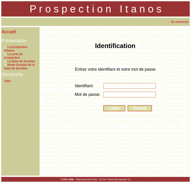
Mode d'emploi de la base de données (19, 66)
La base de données (21, 61)
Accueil (9, 31)
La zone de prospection (13, 55)
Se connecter (180, 22)
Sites (7, 81)
